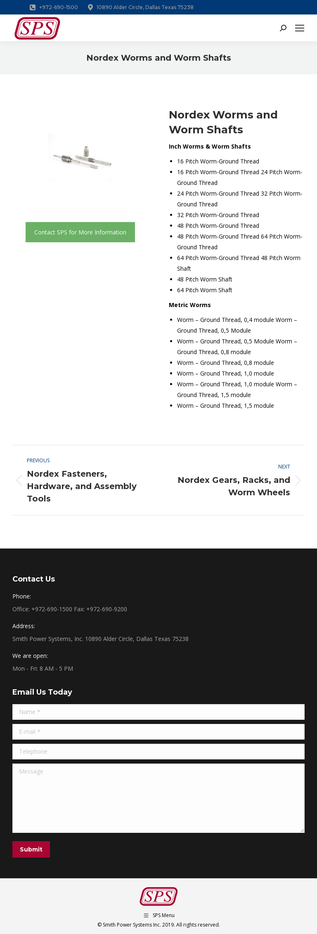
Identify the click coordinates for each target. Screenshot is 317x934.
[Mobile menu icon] (300, 28)
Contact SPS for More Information (80, 232)
